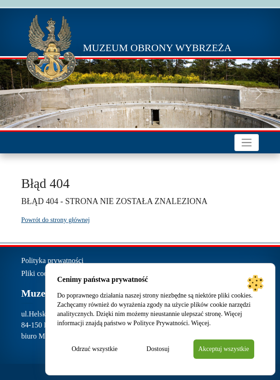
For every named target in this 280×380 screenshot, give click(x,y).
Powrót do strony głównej (55, 219)
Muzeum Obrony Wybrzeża (157, 47)
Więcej (200, 323)
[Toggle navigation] (246, 142)
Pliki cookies (40, 273)
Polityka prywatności (52, 260)
